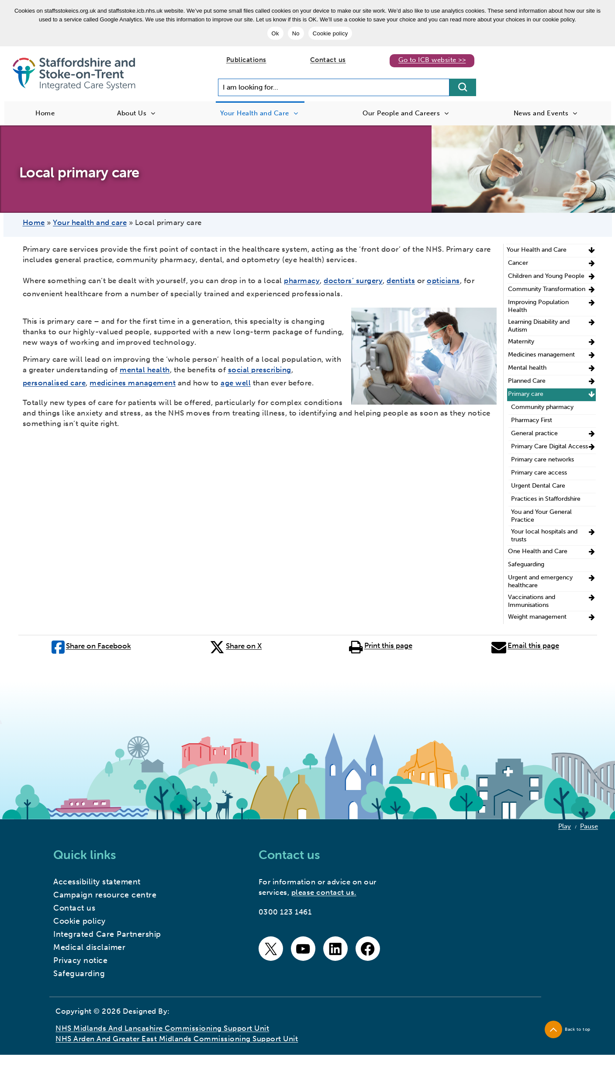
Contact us (328, 60)
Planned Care (527, 381)
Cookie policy (330, 33)
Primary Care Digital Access (549, 446)
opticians (443, 280)
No (296, 33)
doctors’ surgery (353, 280)
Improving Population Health (538, 306)
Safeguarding (526, 564)
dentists (401, 280)
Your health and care (90, 222)
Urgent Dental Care (538, 485)
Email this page (525, 645)
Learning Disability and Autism (539, 325)
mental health (145, 369)
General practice (534, 433)
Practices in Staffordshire (545, 498)
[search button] (463, 87)
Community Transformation (546, 289)
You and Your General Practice (541, 515)
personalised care (54, 382)
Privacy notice (80, 960)
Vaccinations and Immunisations (531, 601)
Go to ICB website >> (432, 60)
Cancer (518, 263)
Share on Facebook (91, 645)
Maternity (521, 341)
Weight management (537, 616)
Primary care (525, 394)
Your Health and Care (537, 249)
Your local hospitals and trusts (544, 535)
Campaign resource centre (104, 895)
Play (564, 826)
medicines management (133, 382)
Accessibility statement (97, 882)
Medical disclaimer (89, 947)
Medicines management (541, 354)
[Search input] (333, 87)
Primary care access (539, 472)
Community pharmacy (542, 407)
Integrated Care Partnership (107, 934)
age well (236, 382)
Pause (589, 826)
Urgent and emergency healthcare (540, 581)
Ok (275, 33)
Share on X (236, 645)
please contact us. (323, 892)
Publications (246, 60)
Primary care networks (542, 459)
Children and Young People (546, 276)
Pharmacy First (531, 420)
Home (34, 222)
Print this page (380, 645)
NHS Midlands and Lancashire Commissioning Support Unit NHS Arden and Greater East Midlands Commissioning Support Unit (176, 1033)
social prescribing (259, 369)
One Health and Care (537, 551)
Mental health (527, 367)
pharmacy (302, 280)
